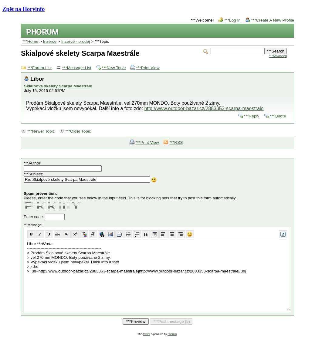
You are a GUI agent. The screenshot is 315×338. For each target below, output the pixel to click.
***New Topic (114, 68)
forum (146, 334)
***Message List (76, 68)
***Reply (251, 116)
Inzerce (50, 41)
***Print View (148, 68)
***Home (30, 41)
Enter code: (34, 217)
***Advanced (278, 56)
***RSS (176, 142)
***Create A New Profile (272, 20)
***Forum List (39, 68)
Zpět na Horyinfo (23, 9)
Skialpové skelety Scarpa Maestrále (58, 86)
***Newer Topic (41, 131)
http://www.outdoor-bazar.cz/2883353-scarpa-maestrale (204, 108)
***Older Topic (78, 131)
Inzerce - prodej (75, 41)
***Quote (278, 116)
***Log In (232, 20)
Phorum (172, 334)
